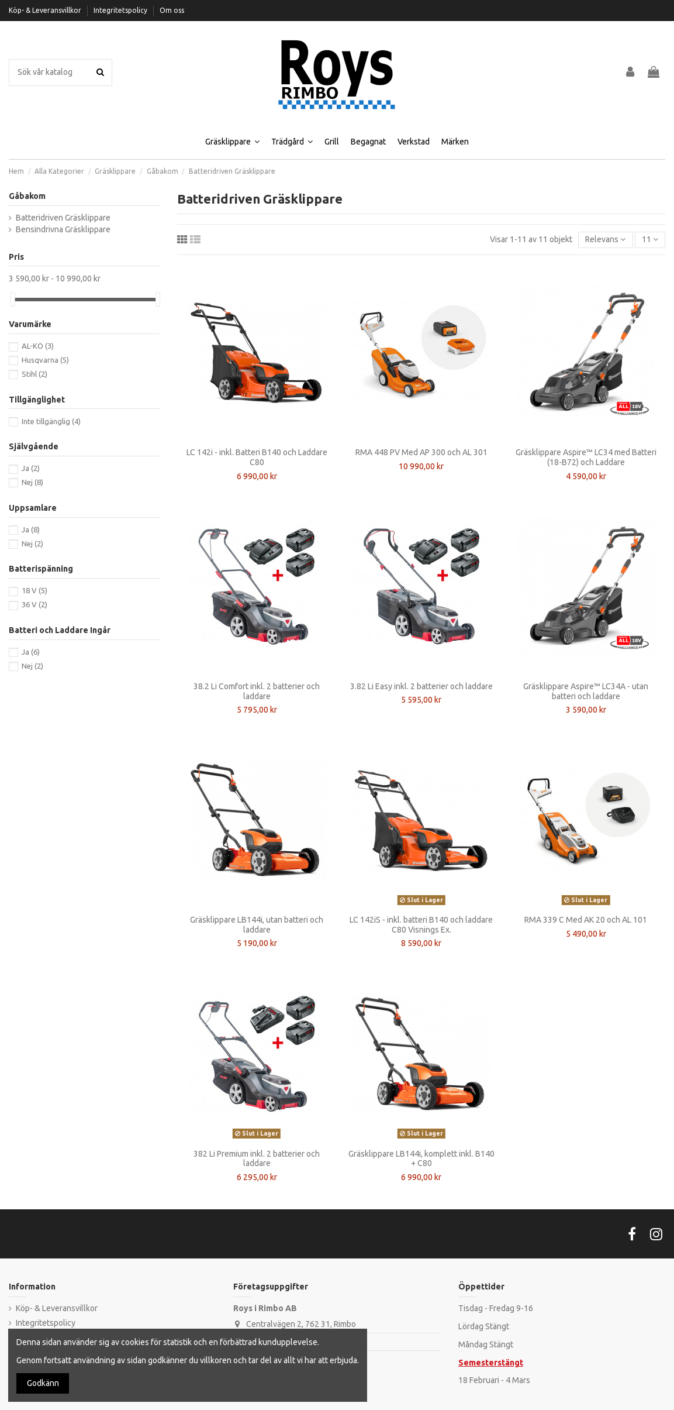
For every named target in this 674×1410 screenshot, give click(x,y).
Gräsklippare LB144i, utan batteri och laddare (256, 924)
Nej (32, 482)
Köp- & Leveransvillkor (46, 10)
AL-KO (38, 346)
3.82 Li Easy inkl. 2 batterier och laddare (421, 686)
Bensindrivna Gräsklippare (63, 229)
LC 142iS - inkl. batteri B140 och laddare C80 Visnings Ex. (421, 924)
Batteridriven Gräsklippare (63, 217)
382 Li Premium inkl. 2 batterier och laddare (256, 1158)
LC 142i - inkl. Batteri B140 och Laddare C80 (256, 457)
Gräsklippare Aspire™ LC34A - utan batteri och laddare (585, 691)
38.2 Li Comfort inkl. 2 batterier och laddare (256, 691)
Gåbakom (27, 196)
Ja (31, 468)
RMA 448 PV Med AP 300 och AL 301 (421, 452)
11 (650, 239)
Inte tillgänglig (51, 421)
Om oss (172, 10)
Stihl (34, 374)
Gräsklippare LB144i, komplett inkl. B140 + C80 (421, 1158)
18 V (34, 590)
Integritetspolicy (121, 10)
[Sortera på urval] (605, 240)
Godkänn (43, 1383)
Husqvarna (45, 360)
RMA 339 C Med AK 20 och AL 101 (585, 919)
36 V (34, 604)
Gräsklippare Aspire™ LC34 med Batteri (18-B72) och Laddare (586, 457)
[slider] (13, 299)
